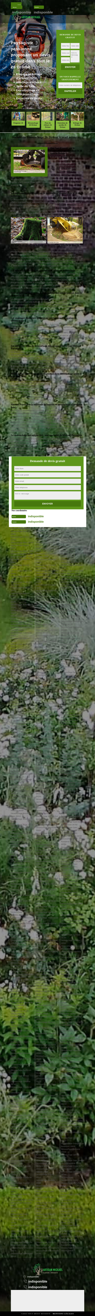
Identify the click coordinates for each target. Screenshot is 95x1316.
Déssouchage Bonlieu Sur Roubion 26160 (22, 809)
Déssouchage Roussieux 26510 (71, 628)
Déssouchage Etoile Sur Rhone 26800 (21, 1195)
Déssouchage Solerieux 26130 (71, 953)
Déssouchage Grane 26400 (47, 571)
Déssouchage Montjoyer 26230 (46, 902)
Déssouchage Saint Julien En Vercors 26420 (72, 766)
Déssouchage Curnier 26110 (20, 1136)
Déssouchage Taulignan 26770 (71, 984)
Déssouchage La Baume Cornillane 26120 (21, 696)
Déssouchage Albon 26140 (22, 542)
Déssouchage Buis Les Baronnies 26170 (20, 862)
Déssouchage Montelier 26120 (46, 868)
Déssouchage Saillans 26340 (70, 645)
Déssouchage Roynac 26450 (70, 634)
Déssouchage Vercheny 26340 (71, 1091)
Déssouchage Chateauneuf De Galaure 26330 (22, 975)
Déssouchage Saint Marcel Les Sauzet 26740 (72, 783)
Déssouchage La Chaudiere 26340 (18, 1015)
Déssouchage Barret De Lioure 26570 (21, 662)
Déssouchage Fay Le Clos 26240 (22, 1238)
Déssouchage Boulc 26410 (22, 825)
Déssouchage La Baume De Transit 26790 (21, 701)
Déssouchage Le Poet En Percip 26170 (46, 1113)
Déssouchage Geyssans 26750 (46, 549)
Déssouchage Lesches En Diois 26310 (47, 682)
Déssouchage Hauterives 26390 (46, 591)
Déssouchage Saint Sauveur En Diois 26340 (71, 876)
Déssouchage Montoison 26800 (46, 930)
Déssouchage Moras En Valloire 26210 (46, 958)
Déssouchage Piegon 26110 (45, 1063)
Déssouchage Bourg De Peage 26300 (21, 834)
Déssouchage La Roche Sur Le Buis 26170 (71, 583)
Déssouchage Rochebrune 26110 (72, 532)
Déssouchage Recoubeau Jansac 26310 (47, 1226)
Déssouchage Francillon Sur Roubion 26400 (46, 532)
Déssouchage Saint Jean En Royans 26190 (71, 755)
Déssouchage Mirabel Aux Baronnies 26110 (47, 783)
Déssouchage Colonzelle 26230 (21, 1065)
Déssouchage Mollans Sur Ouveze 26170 (47, 817)
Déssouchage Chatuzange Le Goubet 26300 (22, 1003)
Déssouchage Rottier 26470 (70, 611)
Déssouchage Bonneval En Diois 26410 (22, 814)
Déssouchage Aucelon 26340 (20, 617)
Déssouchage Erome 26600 (19, 1173)
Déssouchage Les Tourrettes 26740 (68, 1012)
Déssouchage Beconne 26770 (20, 764)
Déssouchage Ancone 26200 (20, 566)
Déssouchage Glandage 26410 (46, 560)
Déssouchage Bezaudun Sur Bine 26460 (21, 803)
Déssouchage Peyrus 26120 (45, 1057)
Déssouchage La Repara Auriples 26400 (21, 628)
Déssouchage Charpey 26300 (20, 953)
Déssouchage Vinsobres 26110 (71, 1133)
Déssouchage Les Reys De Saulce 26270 (72, 1215)
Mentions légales (63, 1314)
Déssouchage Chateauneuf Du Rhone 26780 (22, 986)
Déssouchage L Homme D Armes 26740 (72, 1221)
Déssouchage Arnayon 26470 (20, 589)
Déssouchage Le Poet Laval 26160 (45, 1119)
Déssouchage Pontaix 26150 (45, 1147)
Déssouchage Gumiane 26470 (45, 586)
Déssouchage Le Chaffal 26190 (21, 879)
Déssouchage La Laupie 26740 (46, 642)
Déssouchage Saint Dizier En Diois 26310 (72, 710)
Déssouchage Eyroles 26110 (20, 1226)
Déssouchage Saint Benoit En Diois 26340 (72, 685)
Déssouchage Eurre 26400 (22, 1200)
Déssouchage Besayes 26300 (20, 792)
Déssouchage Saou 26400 (72, 921)
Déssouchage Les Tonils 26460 (71, 1001)
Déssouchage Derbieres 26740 (71, 1173)
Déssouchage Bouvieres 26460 (21, 851)
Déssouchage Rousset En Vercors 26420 (72, 1249)
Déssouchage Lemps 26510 (45, 665)
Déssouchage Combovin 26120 (21, 1071)
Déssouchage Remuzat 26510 (45, 1238)
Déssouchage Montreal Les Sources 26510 (47, 936)
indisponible (36, 516)
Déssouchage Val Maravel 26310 (22, 1254)
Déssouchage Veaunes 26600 (70, 1080)
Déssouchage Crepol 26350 (19, 1111)
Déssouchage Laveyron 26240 (46, 659)
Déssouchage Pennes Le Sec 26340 (46, 1040)
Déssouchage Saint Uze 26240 (71, 899)
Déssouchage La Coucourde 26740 (18, 1105)
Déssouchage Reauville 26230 (46, 1221)
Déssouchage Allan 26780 (22, 554)
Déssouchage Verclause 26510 (71, 1096)
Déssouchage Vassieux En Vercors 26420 (72, 1068)
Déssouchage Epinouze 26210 (21, 1167)
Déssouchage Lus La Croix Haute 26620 (47, 704)
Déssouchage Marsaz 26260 (45, 755)
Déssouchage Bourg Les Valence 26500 (21, 840)
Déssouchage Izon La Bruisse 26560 (45, 603)
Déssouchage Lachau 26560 (45, 625)
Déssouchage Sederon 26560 (70, 941)
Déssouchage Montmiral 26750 (46, 924)
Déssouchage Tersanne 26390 (71, 989)
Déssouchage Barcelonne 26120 (21, 651)
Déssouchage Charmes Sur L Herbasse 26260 (22, 941)
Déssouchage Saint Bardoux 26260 (69, 673)
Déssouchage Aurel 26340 (22, 624)
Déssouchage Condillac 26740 (21, 1082)
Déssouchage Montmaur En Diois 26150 (46, 913)
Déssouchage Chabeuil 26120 (20, 868)
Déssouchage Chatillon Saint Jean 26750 (20, 998)
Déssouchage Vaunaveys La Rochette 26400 (71, 1074)
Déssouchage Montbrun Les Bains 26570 (46, 845)
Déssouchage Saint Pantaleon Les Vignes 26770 (70, 841)
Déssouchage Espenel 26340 (20, 1184)
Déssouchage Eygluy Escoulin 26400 (20, 1215)
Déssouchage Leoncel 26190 (45, 676)
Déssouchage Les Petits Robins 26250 (71, 1209)
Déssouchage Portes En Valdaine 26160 (46, 1164)
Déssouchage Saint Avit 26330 (71, 668)
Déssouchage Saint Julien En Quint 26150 (72, 761)
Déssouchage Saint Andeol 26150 (72, 656)
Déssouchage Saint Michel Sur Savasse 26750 (72, 823)
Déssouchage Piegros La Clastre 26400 (46, 1068)
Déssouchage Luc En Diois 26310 (47, 699)
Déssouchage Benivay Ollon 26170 (20, 786)
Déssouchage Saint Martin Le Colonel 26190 (72, 806)
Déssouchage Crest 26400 (22, 1115)
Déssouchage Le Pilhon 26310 (46, 1085)
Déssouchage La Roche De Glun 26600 (72, 543)
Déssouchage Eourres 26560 (20, 532)
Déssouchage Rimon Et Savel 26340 (46, 1243)
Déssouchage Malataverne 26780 (47, 710)
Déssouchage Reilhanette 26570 (46, 1232)
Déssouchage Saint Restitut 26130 (69, 865)
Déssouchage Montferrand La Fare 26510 (47, 879)
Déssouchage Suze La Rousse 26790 (70, 969)
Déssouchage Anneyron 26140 (21, 577)
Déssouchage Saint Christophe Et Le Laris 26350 (70, 698)
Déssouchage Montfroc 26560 (45, 885)
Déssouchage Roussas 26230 (70, 617)
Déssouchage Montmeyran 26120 (47, 919)
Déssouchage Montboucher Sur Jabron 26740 (47, 834)
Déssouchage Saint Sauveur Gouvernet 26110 (72, 882)
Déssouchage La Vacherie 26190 (72, 1190)
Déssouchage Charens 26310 (20, 936)
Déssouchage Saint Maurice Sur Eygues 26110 (72, 811)
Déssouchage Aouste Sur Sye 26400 (21, 583)
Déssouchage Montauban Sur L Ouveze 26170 (46, 823)
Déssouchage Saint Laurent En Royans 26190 (72, 778)
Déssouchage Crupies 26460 (20, 1130)
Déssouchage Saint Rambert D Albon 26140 (71, 859)
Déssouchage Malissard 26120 (46, 716)
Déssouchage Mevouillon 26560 (46, 778)
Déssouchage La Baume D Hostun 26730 (22, 707)
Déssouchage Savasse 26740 (70, 936)
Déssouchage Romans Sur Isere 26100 (72, 600)
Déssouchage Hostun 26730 (45, 597)
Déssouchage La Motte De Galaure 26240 (47, 975)
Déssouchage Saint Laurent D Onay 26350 (70, 772)
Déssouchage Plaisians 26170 (45, 1096)
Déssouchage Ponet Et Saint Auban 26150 (45, 1136)
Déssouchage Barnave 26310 (20, 656)
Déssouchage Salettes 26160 (70, 910)
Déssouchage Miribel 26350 (44, 795)
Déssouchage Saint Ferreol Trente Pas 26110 (72, 735)
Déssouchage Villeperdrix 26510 (71, 1127)
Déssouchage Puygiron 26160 (45, 1198)
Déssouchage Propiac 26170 (45, 1192)
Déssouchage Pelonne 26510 (45, 1034)
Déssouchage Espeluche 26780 (21, 1178)
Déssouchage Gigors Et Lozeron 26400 (46, 555)
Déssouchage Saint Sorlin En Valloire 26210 (72, 888)
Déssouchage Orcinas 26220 (45, 1006)
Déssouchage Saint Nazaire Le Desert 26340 (71, 834)
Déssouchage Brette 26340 (22, 858)
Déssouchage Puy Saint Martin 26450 (46, 1204)
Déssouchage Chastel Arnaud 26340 (20, 958)
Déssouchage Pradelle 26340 (45, 1181)
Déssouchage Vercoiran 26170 (71, 1102)
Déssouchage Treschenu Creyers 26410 (71, 1017)
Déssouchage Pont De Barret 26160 (45, 1153)
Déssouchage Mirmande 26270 (46, 800)
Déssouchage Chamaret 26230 (21, 902)
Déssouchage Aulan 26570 (22, 621)
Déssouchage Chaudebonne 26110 (19, 1009)
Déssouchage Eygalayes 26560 (21, 1204)
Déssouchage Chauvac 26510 (20, 1020)
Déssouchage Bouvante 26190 (21, 845)
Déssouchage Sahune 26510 (70, 639)
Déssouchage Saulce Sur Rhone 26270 (71, 924)
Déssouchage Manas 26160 (45, 721)
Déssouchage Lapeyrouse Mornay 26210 (47, 631)
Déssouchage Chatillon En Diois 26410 (22, 992)
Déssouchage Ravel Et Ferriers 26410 (45, 1215)
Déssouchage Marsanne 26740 (46, 749)
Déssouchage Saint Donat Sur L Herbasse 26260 (72, 716)
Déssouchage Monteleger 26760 (46, 862)
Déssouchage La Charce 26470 (21, 930)
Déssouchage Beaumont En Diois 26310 (21, 718)
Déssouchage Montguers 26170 (46, 890)
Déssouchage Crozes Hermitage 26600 (20, 1125)
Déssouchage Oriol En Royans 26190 (45, 1012)
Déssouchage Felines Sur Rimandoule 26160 (21, 1243)
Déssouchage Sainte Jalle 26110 (72, 749)
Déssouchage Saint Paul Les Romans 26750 (71, 848)
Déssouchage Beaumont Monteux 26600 (21, 730)
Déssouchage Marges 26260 (45, 738)
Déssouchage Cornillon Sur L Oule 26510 (22, 1099)
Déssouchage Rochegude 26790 (72, 566)
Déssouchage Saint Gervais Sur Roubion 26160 (69, 743)
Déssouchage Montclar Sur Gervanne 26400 (47, 857)
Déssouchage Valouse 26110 (70, 1063)
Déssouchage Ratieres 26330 (45, 1209)
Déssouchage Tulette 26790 (70, 1032)
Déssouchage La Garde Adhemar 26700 (46, 538)
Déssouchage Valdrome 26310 (71, 1051)
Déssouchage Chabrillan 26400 (21, 874)
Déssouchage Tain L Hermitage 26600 (69, 978)
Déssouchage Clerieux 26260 (20, 1048)
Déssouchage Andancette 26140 (21, 572)
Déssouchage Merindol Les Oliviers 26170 (47, 772)
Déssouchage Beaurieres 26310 (21, 741)
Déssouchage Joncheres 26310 (46, 614)
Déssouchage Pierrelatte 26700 (46, 1074)
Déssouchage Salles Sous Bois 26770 (72, 916)
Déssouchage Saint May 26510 (71, 817)
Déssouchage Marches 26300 (45, 732)
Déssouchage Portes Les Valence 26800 (46, 1170)
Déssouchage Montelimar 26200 (46, 874)
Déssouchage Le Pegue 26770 (46, 1029)
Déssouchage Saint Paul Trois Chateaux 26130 (71, 854)
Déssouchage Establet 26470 (20, 1190)
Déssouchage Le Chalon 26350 (21, 890)
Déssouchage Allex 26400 (22, 557)
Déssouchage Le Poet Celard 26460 (45, 1108)
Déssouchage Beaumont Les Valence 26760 (21, 724)
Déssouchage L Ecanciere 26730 (72, 1195)
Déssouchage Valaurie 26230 (70, 1046)
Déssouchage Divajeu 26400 (20, 1150)
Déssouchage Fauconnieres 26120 (69, 1178)
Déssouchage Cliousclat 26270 (21, 1054)
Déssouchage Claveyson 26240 (21, 1037)
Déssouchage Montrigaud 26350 (46, 941)
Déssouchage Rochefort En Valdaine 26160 (72, 549)
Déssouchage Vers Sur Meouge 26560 (70, 1113)
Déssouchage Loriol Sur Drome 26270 (46, 693)
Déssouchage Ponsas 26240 (45, 1142)
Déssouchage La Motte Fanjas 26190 (45, 981)
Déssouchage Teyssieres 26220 (71, 995)
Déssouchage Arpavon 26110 (20, 594)
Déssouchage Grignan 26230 (45, 580)
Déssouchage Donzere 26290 (20, 1156)
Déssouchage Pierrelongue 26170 (47, 1080)
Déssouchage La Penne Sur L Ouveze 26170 (46, 1046)
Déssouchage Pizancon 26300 (71, 1232)
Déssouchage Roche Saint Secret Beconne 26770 (72, 572)
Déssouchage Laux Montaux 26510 (44, 648)
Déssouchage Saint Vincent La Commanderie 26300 (72, 1161)
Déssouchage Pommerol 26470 (46, 1130)
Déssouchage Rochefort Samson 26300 (71, 555)
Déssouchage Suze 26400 (72, 974)
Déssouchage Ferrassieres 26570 (22, 1249)
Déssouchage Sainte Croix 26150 (72, 704)
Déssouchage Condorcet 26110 (21, 1088)
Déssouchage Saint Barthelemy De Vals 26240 (72, 679)
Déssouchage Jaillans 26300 (70, 1156)
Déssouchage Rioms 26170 (47, 1248)
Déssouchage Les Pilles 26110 (46, 1091)
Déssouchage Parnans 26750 (45, 1023)
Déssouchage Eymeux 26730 (20, 1221)
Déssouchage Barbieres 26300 (21, 645)
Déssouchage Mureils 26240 (45, 992)
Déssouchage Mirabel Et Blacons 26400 (46, 789)
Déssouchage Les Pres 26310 (45, 1187)
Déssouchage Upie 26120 (72, 1036)
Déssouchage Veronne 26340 (70, 1108)
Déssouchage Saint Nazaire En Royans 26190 (72, 828)
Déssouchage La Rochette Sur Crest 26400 (72, 594)
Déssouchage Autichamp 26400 (21, 634)
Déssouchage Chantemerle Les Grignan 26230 (22, 919)
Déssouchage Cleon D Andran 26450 (20, 1043)
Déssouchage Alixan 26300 (22, 551)
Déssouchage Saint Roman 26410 (72, 871)
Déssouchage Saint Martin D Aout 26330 (72, 795)
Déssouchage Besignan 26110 (21, 797)
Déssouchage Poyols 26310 (45, 1175)
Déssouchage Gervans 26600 (70, 1150)
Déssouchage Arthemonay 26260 (22, 600)
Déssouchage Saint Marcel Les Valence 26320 (72, 789)
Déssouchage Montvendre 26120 (47, 953)
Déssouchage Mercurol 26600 (45, 766)
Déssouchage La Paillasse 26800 (72, 1184)
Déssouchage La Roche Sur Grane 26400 (71, 577)
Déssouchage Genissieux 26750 (46, 543)
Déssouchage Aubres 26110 (20, 611)
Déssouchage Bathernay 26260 (21, 673)
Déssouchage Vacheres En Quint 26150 (72, 1040)
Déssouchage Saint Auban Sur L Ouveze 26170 (72, 662)
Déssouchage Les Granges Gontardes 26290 (47, 574)
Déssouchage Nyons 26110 (47, 997)
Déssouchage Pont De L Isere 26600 (46, 1159)
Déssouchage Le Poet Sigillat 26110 (45, 1125)
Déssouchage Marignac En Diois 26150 (47, 744)
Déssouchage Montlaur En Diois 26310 (47, 907)
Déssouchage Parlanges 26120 (71, 1226)
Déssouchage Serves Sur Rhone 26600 (71, 947)
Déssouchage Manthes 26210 (45, 727)
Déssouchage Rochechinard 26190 (69, 538)
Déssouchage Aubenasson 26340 (22, 606)
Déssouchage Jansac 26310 (45, 608)
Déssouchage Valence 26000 (70, 1057)
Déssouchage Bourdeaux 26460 (21, 828)
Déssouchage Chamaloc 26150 (21, 896)
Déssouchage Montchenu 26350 (46, 851)
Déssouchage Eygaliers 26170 (21, 1209)
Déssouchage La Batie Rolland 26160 (20, 690)
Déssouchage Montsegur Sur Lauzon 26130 (46, 947)
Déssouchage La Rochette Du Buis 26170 (72, 589)
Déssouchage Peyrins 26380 (45, 1051)
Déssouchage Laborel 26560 (45, 620)
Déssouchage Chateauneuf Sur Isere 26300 (22, 981)
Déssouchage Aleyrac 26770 (20, 546)
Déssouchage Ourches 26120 (45, 1017)
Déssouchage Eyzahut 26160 (20, 1232)
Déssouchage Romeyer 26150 (71, 606)
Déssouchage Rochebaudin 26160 (47, 1252)
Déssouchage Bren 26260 (22, 856)
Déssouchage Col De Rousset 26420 (70, 1243)
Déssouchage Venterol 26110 (70, 1085)
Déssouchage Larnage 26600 (45, 637)
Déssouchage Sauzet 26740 (70, 930)
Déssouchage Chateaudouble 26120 (20, 964)
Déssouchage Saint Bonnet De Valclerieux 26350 (72, 690)
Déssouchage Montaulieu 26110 (46, 828)
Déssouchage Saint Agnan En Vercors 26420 (72, 651)
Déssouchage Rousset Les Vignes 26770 (72, 622)
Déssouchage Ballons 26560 (20, 639)
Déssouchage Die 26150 (21, 1141)
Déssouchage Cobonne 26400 (21, 1060)
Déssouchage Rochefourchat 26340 (70, 560)
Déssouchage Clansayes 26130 (21, 1032)
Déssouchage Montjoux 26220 (45, 896)
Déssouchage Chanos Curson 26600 (20, 907)
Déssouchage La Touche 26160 (71, 1006)
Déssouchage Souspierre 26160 (71, 958)
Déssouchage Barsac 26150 (20, 668)
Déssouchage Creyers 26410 (20, 1119)
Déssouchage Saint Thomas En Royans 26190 (72, 893)
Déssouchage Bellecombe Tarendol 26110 (22, 775)
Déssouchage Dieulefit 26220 (20, 1144)
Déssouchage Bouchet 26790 (20, 820)
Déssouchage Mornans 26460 (45, 964)
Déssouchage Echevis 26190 (20, 1161)
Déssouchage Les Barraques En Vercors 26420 (70, 1203)
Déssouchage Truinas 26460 (70, 1026)
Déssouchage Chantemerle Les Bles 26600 (22, 913)
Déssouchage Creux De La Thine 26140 (72, 1167)
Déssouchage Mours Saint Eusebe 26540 (47, 986)
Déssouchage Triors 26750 (72, 1022)
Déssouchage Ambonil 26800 (20, 560)
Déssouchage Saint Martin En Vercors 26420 (72, 800)
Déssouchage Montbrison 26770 (46, 840)
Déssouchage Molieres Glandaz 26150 (45, 811)
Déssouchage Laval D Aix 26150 (46, 653)
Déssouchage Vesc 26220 (72, 1118)
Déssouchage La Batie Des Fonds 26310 (22, 685)
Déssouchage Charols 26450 (20, 947)
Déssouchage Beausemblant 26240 (20, 747)
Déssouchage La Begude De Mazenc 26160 (21, 769)
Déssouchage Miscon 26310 (45, 806)
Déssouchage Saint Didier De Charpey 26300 (72, 1238)
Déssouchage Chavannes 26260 (21, 1026)
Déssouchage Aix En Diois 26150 (22, 538)
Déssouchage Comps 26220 (20, 1077)
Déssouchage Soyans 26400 (70, 964)
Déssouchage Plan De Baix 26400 (47, 1102)
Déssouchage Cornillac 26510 (20, 1094)
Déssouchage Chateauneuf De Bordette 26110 (22, 969)
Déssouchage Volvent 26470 (70, 1139)
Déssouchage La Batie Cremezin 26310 (20, 679)
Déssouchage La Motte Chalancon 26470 (45, 969)
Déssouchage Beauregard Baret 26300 (22, 735)
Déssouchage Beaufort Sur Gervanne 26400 (22, 713)
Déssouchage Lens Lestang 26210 (44, 670)
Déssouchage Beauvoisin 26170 (21, 758)
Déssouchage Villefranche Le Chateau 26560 (72, 1122)
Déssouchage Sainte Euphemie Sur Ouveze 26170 (70, 729)
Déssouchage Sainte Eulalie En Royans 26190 (71, 721)
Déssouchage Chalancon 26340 (21, 885)
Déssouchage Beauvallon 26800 (21, 752)
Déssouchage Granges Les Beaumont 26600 (72, 1144)
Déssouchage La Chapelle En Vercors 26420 (22, 924)
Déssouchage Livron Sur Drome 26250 (46, 687)
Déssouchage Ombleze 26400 (45, 1001)
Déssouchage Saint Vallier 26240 (72, 905)
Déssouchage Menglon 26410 (45, 761)
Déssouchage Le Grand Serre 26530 (46, 566)
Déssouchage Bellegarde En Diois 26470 (21, 780)
